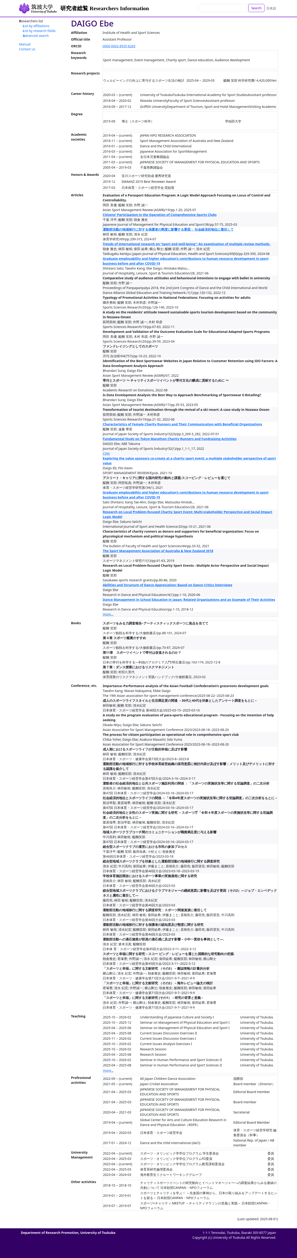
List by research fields (39, 31)
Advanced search (36, 35)
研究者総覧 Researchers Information (104, 8)
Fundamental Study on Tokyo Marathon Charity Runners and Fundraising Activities (169, 439)
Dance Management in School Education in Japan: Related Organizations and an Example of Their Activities (189, 599)
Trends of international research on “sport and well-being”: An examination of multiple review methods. (186, 244)
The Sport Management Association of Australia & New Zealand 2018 (158, 551)
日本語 (271, 8)
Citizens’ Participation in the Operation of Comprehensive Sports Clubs (160, 214)
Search (256, 8)
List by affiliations (36, 26)
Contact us (27, 49)
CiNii (106, 453)
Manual (24, 44)
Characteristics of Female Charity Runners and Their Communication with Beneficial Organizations (182, 424)
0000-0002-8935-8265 (119, 46)
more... (108, 614)
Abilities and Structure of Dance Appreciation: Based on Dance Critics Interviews (167, 585)
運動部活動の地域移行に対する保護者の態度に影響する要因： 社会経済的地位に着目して (168, 229)
